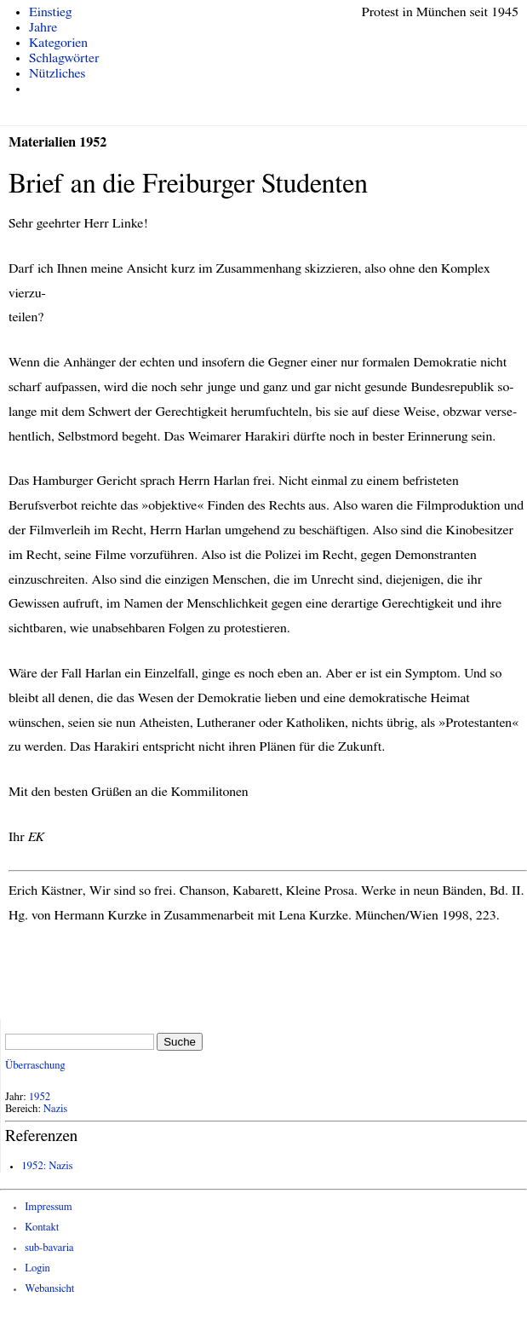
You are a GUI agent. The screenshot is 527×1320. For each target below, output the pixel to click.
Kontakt (42, 1227)
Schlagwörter (64, 58)
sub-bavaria (49, 1248)
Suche (179, 1041)
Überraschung (35, 1065)
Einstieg (50, 12)
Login (37, 1268)
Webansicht (49, 1288)
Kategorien (58, 42)
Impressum (48, 1207)
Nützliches (57, 73)
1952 (40, 1097)
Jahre (43, 27)
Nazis (55, 1109)
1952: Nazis (46, 1166)
